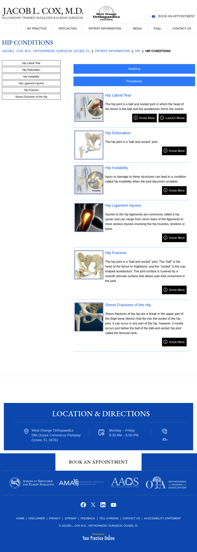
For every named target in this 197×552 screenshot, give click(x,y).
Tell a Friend (109, 518)
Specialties (67, 28)
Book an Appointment (176, 16)
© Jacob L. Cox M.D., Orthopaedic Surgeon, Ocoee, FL (98, 525)
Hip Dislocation (118, 133)
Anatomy (134, 68)
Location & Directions (101, 414)
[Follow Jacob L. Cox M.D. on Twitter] (93, 506)
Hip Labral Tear (118, 95)
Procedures (134, 81)
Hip (137, 51)
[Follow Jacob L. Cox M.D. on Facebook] (84, 506)
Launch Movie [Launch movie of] (175, 118)
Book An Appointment (98, 462)
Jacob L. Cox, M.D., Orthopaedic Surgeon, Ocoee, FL (46, 51)
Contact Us (182, 28)
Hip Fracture (115, 253)
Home (13, 28)
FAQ (157, 28)
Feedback (88, 518)
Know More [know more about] (147, 118)
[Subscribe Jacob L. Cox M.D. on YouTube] (113, 506)
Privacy (55, 518)
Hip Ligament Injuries (123, 205)
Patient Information (104, 28)
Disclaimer (36, 518)
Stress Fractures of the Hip (128, 305)
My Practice (37, 28)
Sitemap (71, 518)
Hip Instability (116, 168)
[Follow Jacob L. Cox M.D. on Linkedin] (103, 506)
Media (137, 28)
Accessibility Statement (162, 518)
